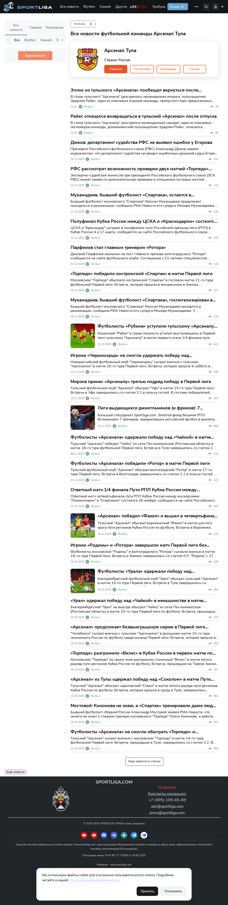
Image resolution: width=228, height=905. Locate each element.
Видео (174, 6)
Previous (8, 40)
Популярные (55, 27)
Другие (121, 6)
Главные (35, 27)
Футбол (89, 6)
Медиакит (167, 787)
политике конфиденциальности (94, 880)
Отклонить (173, 891)
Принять (147, 891)
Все (17, 40)
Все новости (69, 6)
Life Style (138, 6)
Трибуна (158, 6)
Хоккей (105, 6)
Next (62, 40)
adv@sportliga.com (167, 806)
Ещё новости (35, 55)
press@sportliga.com (167, 812)
